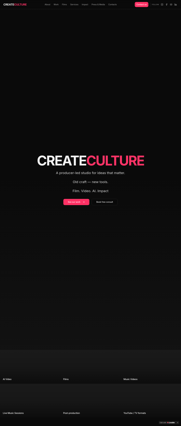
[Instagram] (162, 4)
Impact (85, 4)
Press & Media (98, 4)
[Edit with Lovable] (167, 422)
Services (74, 4)
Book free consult (104, 202)
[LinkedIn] (176, 4)
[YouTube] (171, 4)
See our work (76, 202)
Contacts (112, 4)
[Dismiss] (177, 422)
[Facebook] (167, 4)
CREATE (15, 4)
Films (64, 4)
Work (56, 4)
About (47, 4)
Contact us (141, 4)
